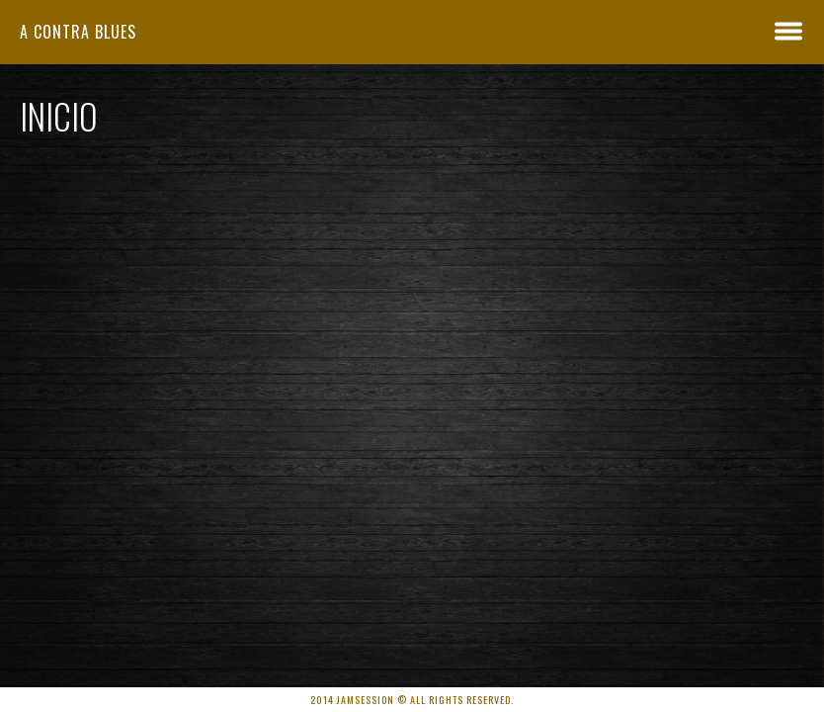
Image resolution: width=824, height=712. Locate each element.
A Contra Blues (78, 32)
